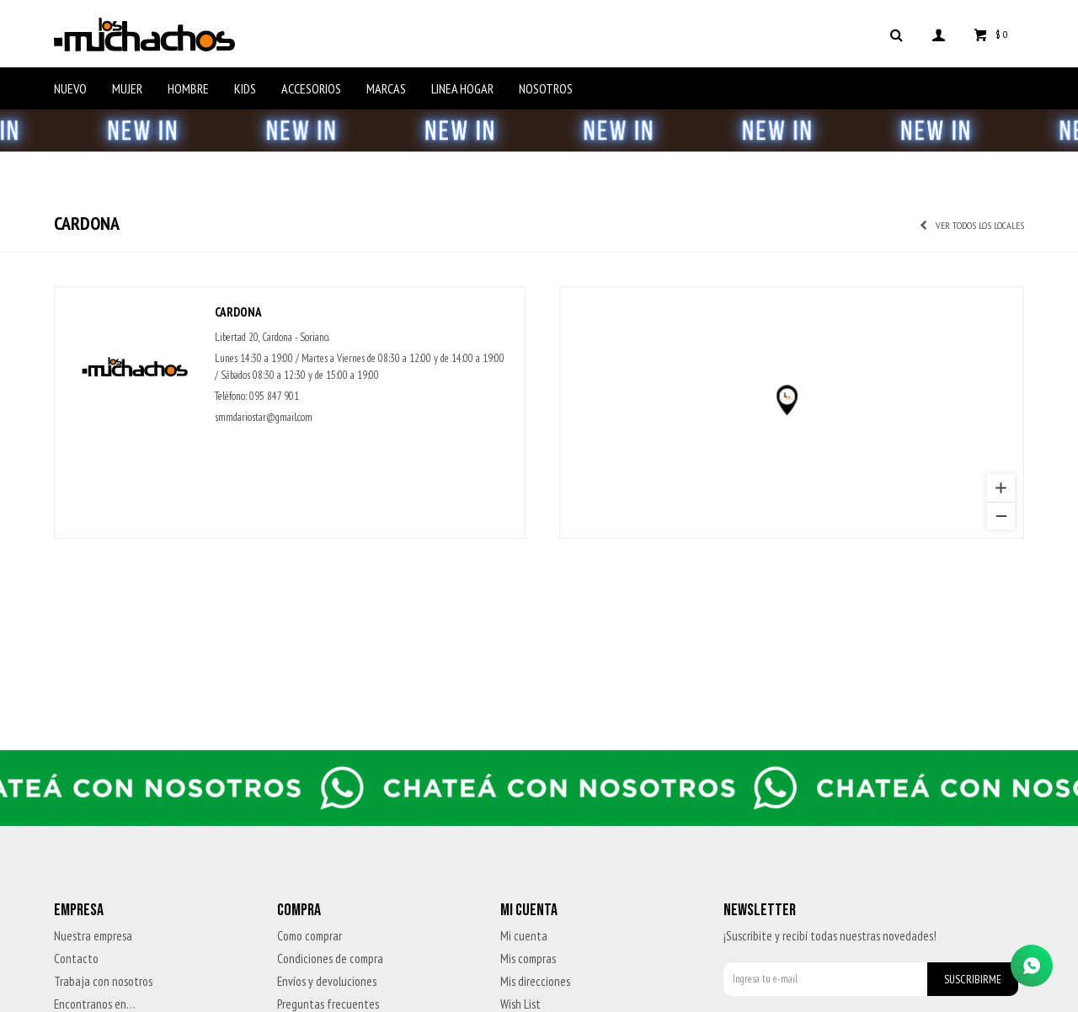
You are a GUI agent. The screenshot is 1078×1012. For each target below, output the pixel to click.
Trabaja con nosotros (103, 981)
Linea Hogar (462, 88)
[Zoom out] (1001, 516)
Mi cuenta (523, 936)
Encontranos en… (95, 1004)
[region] (791, 412)
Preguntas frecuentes (328, 1004)
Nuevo (70, 88)
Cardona (238, 312)
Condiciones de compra (330, 959)
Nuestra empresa (93, 936)
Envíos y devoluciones (326, 981)
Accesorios (311, 88)
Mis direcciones (535, 981)
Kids (245, 88)
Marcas (386, 88)
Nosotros (546, 88)
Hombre (188, 88)
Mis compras (528, 959)
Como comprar (309, 936)
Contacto (76, 959)
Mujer (127, 88)
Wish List (520, 1004)
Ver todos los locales (980, 225)
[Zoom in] (1001, 488)
